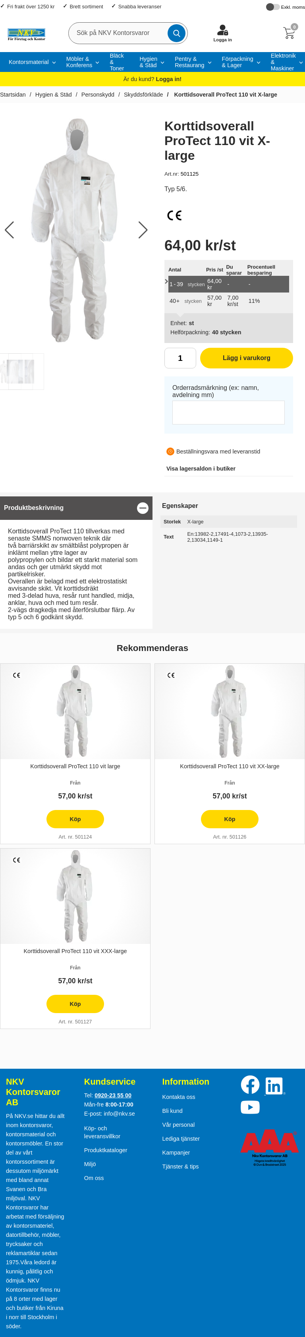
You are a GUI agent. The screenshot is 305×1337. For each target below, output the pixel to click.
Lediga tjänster (181, 1138)
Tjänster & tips (180, 1166)
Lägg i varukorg (235, 360)
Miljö (90, 1164)
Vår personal (178, 1125)
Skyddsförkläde (143, 94)
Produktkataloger (105, 1150)
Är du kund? (152, 79)
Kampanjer (176, 1152)
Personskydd (97, 94)
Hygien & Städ (148, 62)
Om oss (94, 1178)
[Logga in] (223, 33)
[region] (76, 508)
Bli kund (172, 1111)
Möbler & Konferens (79, 62)
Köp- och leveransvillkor (102, 1132)
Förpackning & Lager (237, 62)
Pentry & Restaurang (189, 62)
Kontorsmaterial (29, 62)
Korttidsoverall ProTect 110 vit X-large (224, 94)
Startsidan (13, 94)
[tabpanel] (76, 562)
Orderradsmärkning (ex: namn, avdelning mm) (215, 391)
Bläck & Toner (117, 62)
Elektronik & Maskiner (283, 62)
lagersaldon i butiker (201, 468)
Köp (63, 822)
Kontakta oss (178, 1097)
